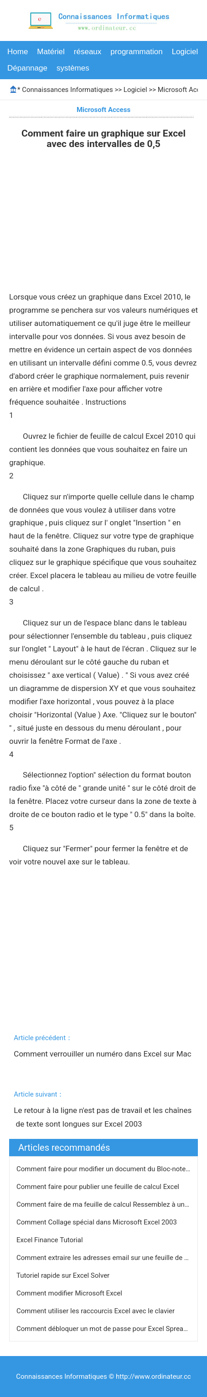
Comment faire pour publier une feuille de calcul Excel (98, 1187)
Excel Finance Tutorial (50, 1240)
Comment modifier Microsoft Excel (70, 1293)
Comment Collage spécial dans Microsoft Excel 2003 (97, 1222)
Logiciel (185, 51)
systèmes (73, 68)
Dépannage (27, 68)
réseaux (87, 51)
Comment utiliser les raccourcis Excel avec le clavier (96, 1311)
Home (17, 51)
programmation (136, 51)
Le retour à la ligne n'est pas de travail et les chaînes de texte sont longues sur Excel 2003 (102, 1117)
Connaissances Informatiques (67, 90)
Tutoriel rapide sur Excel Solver (63, 1275)
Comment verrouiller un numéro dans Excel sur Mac (102, 1060)
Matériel (50, 51)
